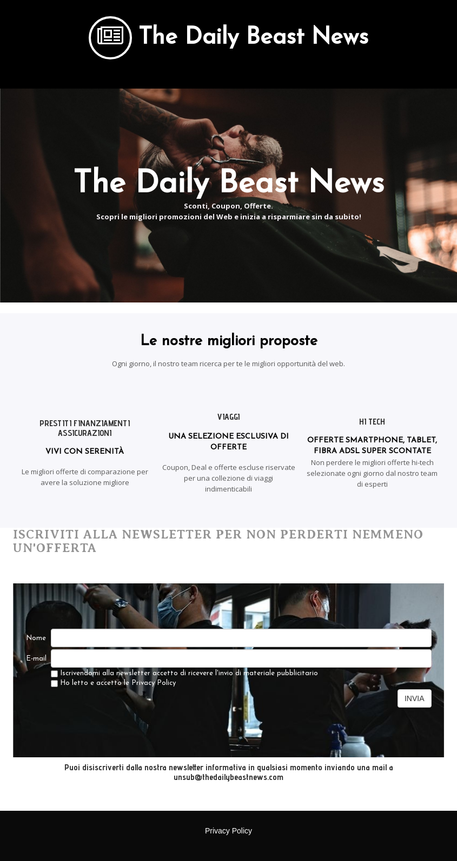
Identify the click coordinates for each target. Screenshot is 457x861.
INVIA (415, 698)
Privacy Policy (153, 683)
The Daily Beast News (253, 38)
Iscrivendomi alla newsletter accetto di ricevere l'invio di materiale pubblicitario (184, 673)
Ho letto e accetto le (113, 683)
